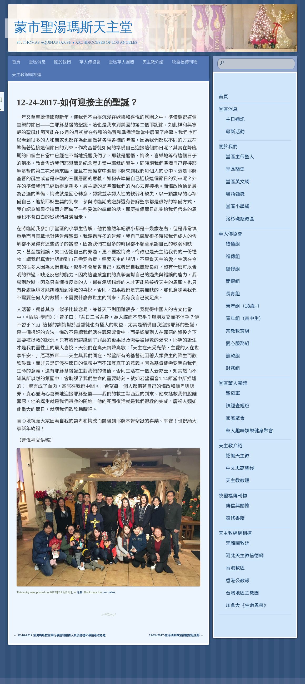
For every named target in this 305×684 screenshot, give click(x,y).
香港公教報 (237, 580)
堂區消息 (37, 62)
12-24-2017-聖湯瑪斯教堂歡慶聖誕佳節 (176, 635)
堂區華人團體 (121, 62)
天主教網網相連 (27, 74)
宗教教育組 (237, 331)
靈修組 (233, 269)
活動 (79, 592)
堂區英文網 (237, 181)
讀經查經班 (237, 405)
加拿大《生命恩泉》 (247, 605)
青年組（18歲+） (244, 306)
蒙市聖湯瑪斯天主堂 (73, 28)
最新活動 (235, 131)
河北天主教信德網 (245, 555)
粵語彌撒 (235, 194)
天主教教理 (237, 480)
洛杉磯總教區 (240, 219)
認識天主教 (237, 455)
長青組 (233, 293)
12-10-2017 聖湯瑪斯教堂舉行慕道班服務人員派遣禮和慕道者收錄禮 (60, 635)
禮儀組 (233, 244)
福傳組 (233, 256)
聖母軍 (233, 393)
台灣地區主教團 (242, 593)
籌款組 (233, 356)
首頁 (16, 62)
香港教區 (235, 568)
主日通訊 (235, 119)
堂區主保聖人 (240, 156)
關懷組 (233, 281)
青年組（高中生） (245, 318)
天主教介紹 (153, 62)
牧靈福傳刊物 (184, 62)
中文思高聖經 (240, 468)
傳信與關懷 (237, 506)
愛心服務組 (237, 343)
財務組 (233, 368)
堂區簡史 (235, 169)
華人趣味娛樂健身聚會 (249, 430)
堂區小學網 (237, 206)
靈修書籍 (235, 518)
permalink (109, 592)
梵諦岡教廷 (237, 543)
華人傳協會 (90, 62)
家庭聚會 (235, 418)
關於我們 (62, 62)
